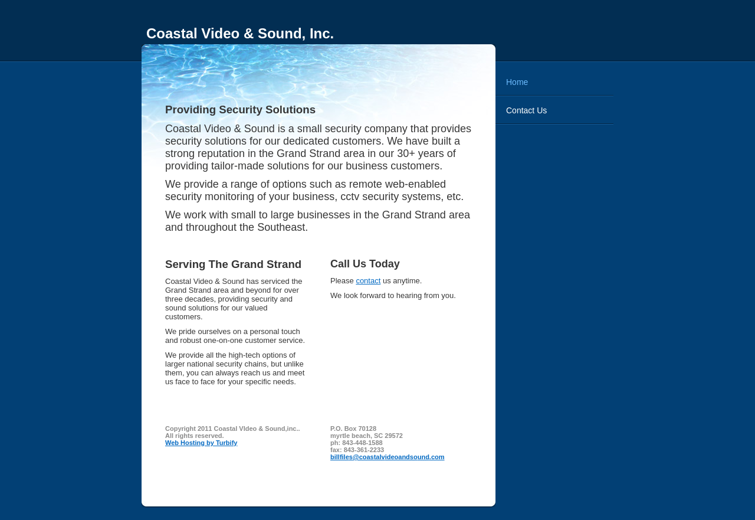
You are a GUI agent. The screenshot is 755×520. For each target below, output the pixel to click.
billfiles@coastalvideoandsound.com (387, 456)
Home (517, 82)
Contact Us (526, 110)
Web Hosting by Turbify (201, 442)
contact (368, 280)
